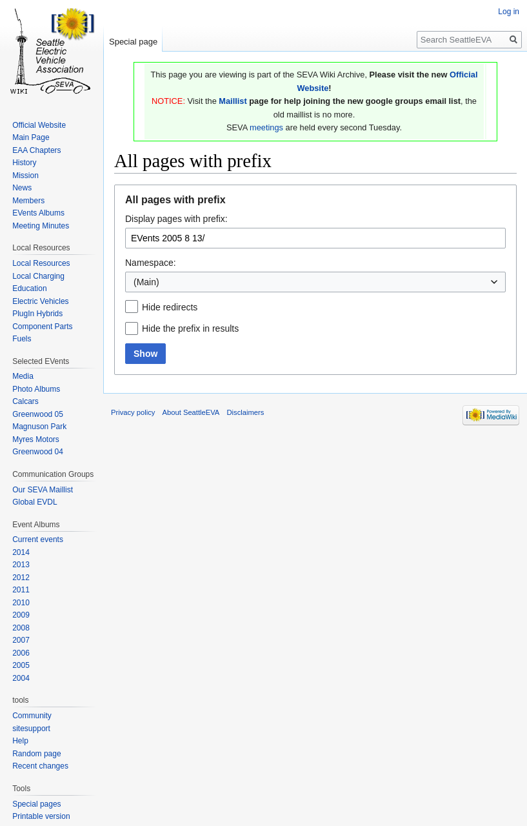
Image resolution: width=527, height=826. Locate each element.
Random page (36, 753)
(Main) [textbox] (146, 282)
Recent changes (40, 766)
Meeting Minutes (40, 225)
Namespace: (150, 262)
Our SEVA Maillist (42, 489)
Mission (25, 175)
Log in (508, 11)
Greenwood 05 (37, 414)
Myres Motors (35, 439)
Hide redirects (169, 307)
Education (29, 288)
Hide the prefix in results (190, 328)
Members (28, 200)
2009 (21, 615)
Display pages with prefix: (176, 219)
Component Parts (42, 326)
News (22, 187)
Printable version (41, 816)
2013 (21, 564)
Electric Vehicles (40, 301)
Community (32, 715)
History (24, 162)
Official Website (39, 125)
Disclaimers (245, 412)
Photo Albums (36, 389)
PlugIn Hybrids (37, 313)
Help (20, 740)
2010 (21, 602)
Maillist (232, 101)
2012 (21, 577)
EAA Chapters (36, 150)
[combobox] (315, 282)
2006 (21, 653)
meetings (266, 127)
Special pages (36, 804)
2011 (21, 589)
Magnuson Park (39, 426)
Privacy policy (133, 412)
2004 (21, 678)
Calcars (25, 401)
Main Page (30, 137)
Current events (37, 539)
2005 (21, 665)
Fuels (21, 338)
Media (23, 376)
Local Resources (41, 263)
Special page (133, 41)
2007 (21, 640)
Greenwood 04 (37, 451)
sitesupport (31, 728)
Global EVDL (34, 502)
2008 (21, 627)
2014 (21, 552)
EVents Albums (38, 212)
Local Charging (38, 276)
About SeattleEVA (191, 412)
